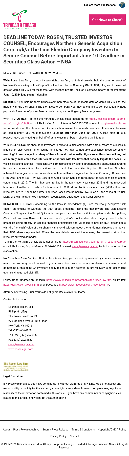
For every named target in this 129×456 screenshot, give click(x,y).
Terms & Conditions (83, 429)
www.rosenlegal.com (20, 349)
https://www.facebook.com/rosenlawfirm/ (84, 284)
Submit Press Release (55, 429)
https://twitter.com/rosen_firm (21, 284)
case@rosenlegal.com (113, 123)
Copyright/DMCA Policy (112, 429)
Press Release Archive (26, 429)
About (6, 429)
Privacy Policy (58, 436)
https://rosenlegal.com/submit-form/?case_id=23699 (94, 241)
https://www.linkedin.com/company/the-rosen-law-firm (78, 280)
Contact (74, 436)
